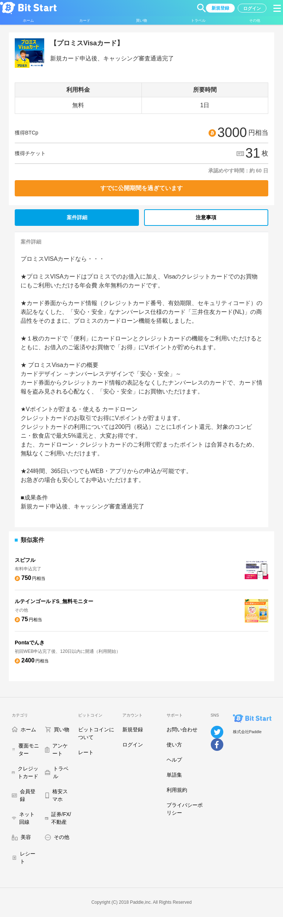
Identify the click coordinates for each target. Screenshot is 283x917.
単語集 (174, 775)
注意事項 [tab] (206, 217)
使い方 (174, 745)
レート (86, 752)
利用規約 (177, 790)
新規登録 (132, 729)
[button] (201, 8)
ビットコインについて (96, 733)
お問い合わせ (182, 729)
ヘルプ (174, 760)
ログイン (132, 745)
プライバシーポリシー (185, 809)
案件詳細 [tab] (77, 217)
